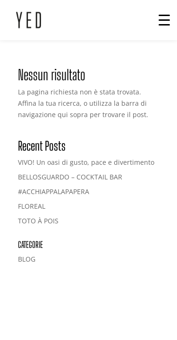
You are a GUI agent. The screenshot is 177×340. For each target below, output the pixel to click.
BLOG (26, 259)
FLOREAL (31, 206)
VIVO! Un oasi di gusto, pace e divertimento (86, 162)
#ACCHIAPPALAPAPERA (53, 191)
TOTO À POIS (38, 220)
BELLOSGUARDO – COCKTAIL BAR (70, 176)
